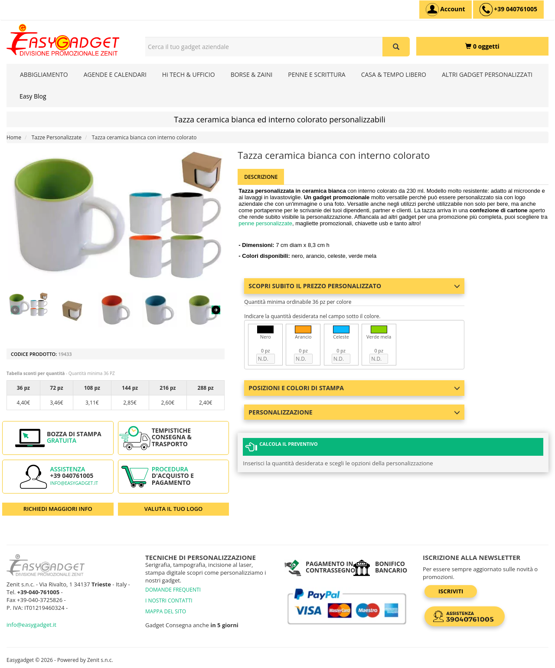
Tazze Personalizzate (57, 137)
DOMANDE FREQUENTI (173, 589)
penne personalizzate (265, 223)
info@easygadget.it (74, 483)
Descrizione (261, 177)
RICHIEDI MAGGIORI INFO (57, 509)
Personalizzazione (354, 412)
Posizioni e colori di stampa (354, 388)
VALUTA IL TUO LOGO (173, 509)
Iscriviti (450, 591)
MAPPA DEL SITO (165, 611)
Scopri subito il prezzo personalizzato (354, 286)
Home (14, 137)
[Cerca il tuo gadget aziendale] (396, 46)
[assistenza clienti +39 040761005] (508, 9)
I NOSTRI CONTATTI (169, 600)
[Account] (445, 9)
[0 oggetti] (482, 46)
